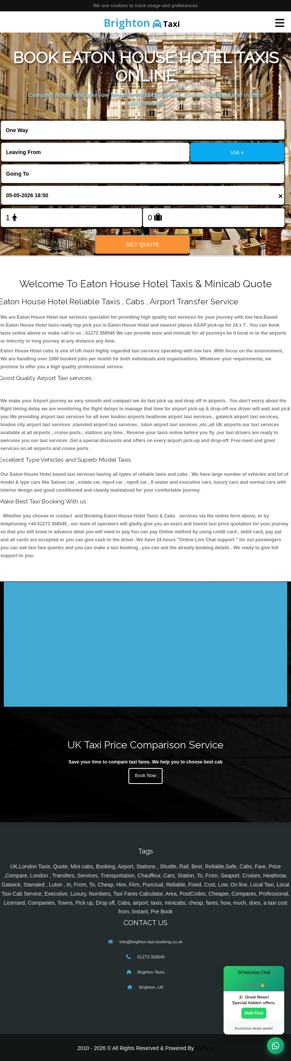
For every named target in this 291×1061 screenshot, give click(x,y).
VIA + (237, 152)
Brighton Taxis (150, 972)
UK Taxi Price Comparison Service (145, 745)
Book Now (145, 775)
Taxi (141, 23)
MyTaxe (205, 1048)
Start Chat (253, 1013)
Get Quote (142, 244)
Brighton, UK (151, 987)
